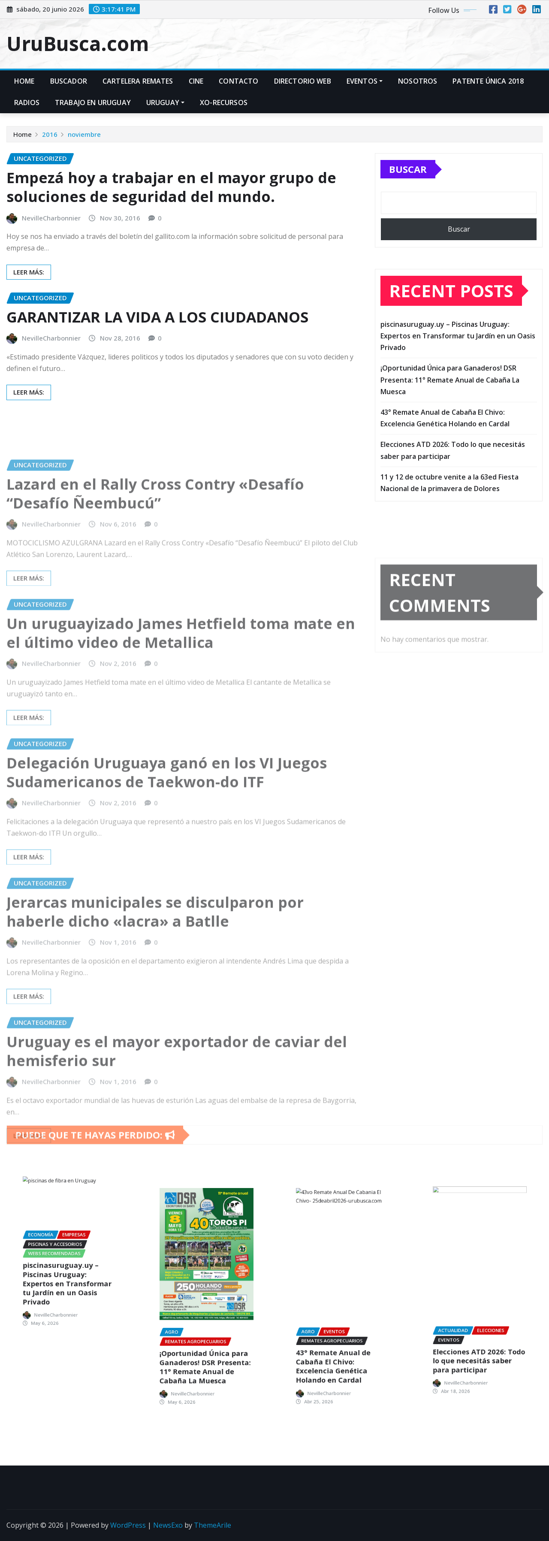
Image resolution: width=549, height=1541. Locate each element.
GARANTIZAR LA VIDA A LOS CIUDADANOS (157, 322)
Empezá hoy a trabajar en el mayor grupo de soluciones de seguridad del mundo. (171, 194)
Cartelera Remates (138, 81)
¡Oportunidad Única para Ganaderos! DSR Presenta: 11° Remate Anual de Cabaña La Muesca (449, 392)
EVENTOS (365, 81)
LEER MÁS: (28, 278)
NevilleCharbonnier (51, 224)
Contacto (238, 81)
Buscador (68, 81)
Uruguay (165, 102)
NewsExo (168, 1525)
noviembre (84, 135)
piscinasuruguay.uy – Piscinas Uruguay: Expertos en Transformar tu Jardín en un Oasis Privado (457, 348)
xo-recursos (223, 102)
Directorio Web (302, 81)
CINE (196, 81)
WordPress (128, 1525)
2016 (49, 135)
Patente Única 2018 (488, 81)
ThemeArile (212, 1525)
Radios (26, 102)
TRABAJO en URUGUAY (93, 102)
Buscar (408, 174)
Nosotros (417, 81)
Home (24, 81)
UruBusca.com (77, 43)
